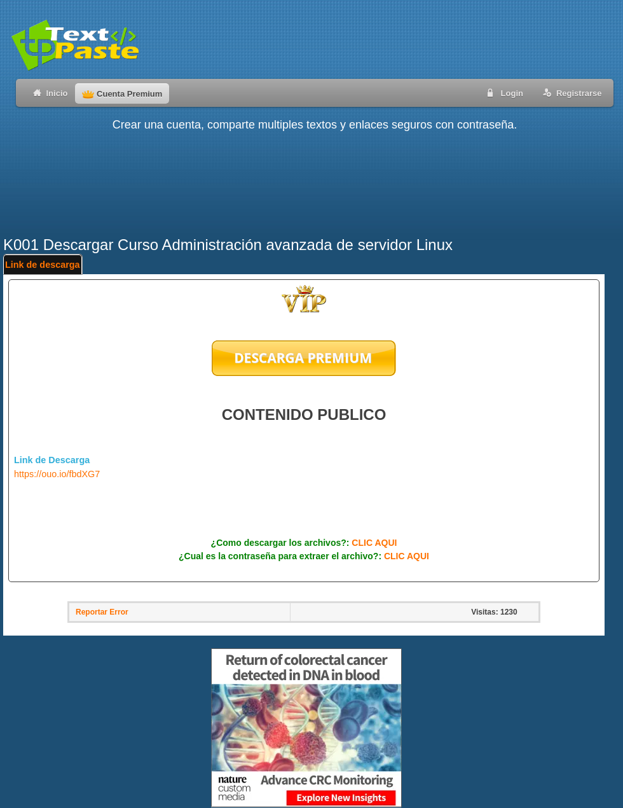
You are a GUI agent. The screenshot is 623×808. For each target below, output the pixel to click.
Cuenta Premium (122, 94)
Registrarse (570, 92)
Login (503, 92)
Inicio (48, 92)
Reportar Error (102, 612)
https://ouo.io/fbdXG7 (57, 474)
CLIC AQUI (374, 543)
